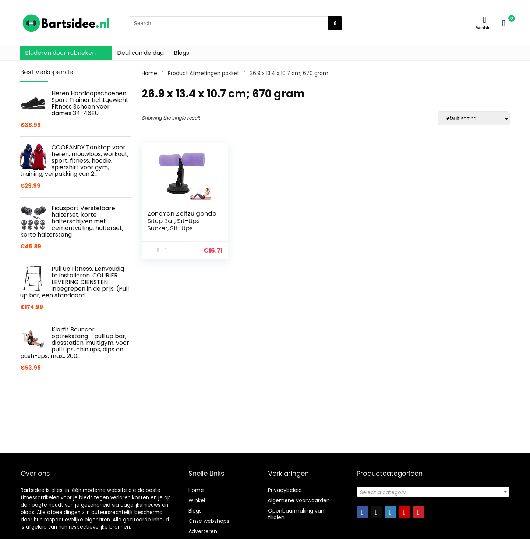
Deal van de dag (140, 53)
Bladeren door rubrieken (60, 53)
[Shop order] (474, 118)
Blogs (181, 53)
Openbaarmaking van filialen (296, 514)
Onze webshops (208, 521)
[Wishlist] (484, 20)
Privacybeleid (285, 490)
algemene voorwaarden (299, 500)
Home (149, 73)
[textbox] (433, 492)
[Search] (335, 23)
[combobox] (433, 492)
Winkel (196, 500)
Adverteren (202, 531)
